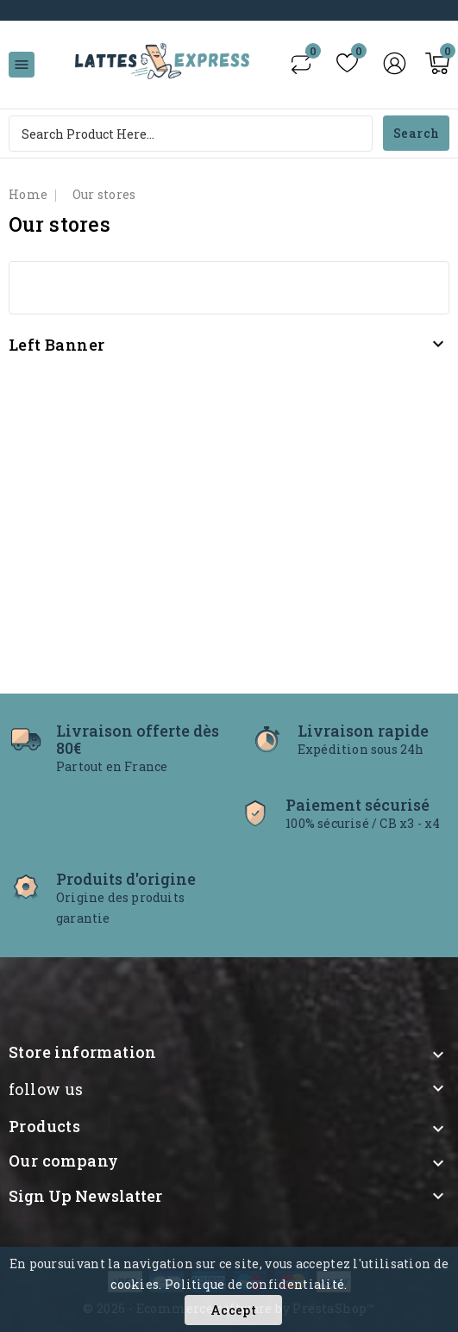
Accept (233, 1310)
